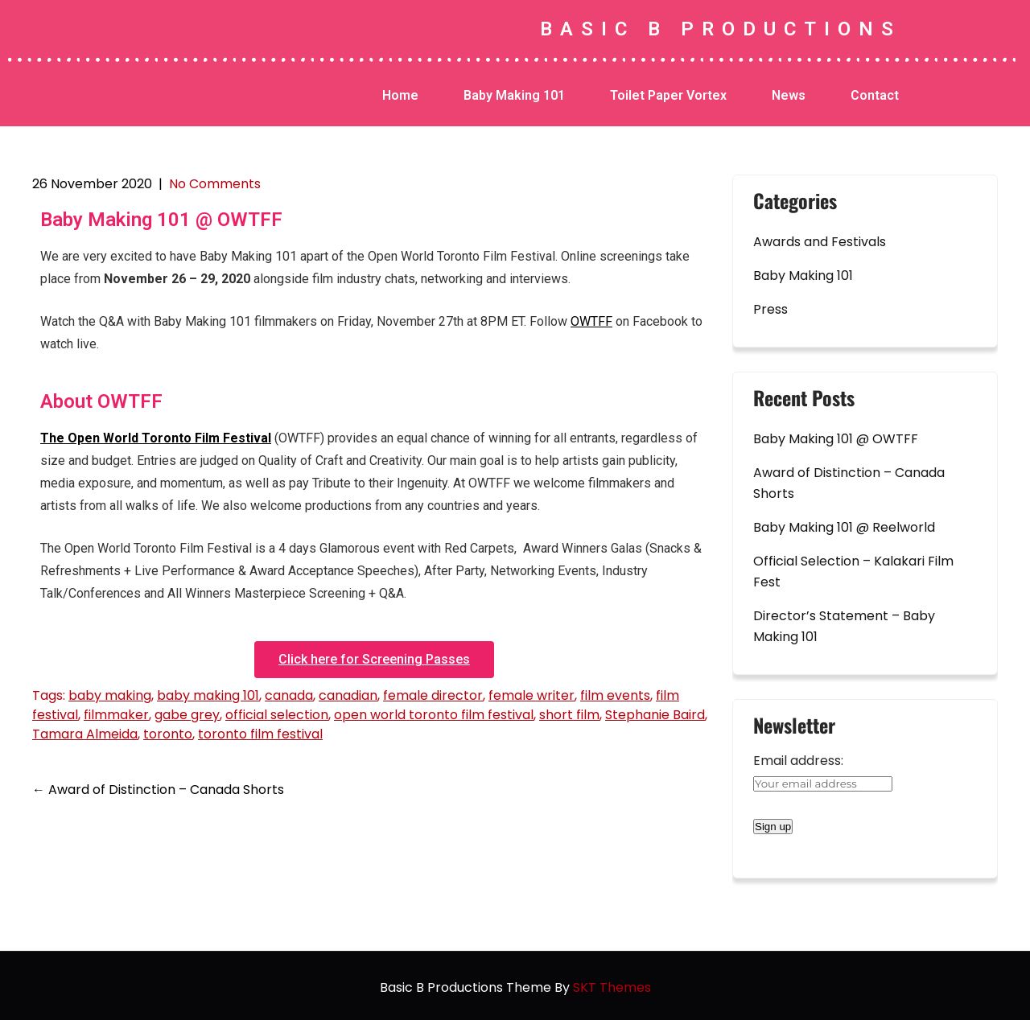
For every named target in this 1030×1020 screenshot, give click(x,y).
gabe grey (187, 714)
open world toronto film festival (434, 714)
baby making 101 (208, 695)
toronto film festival (260, 734)
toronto (167, 734)
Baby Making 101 (514, 95)
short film (569, 714)
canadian (348, 695)
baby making (109, 695)
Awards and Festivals (819, 241)
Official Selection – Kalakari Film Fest (853, 571)
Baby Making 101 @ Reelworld (844, 527)
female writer (531, 695)
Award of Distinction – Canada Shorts (158, 789)
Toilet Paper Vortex (668, 95)
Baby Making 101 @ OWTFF (835, 439)
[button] (374, 659)
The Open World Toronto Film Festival (155, 438)
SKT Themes (612, 987)
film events (615, 695)
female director (433, 695)
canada (289, 695)
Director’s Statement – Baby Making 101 (844, 626)
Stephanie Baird (655, 714)
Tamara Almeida (85, 734)
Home (400, 95)
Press (770, 309)
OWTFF (591, 321)
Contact (875, 95)
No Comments (215, 184)
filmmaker (116, 714)
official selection (276, 714)
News (788, 95)
